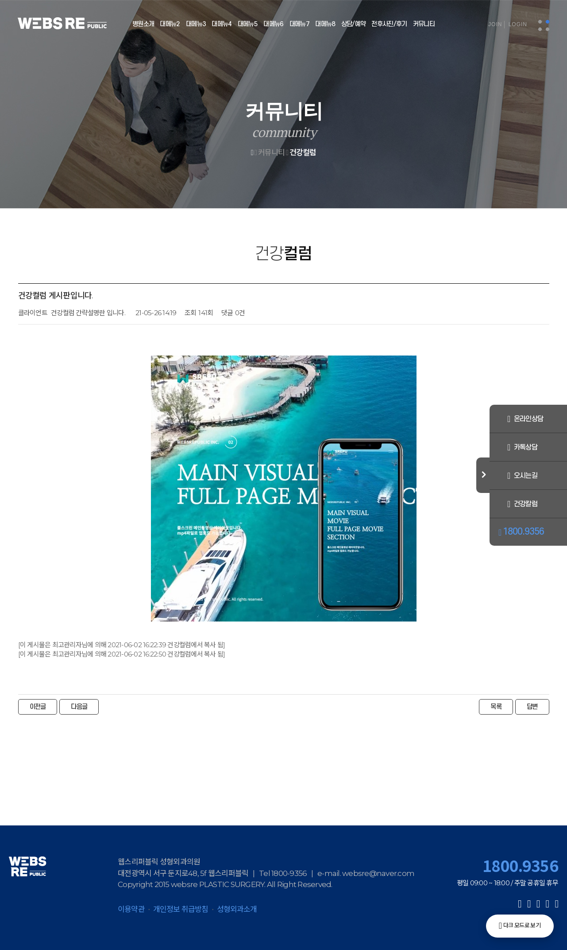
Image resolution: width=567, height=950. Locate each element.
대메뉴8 (325, 24)
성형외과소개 (237, 909)
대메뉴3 (196, 24)
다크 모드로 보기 (519, 925)
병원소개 (143, 24)
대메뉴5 (248, 24)
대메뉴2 (170, 24)
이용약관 (131, 909)
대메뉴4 (221, 24)
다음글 (79, 707)
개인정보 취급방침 (180, 909)
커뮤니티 (424, 24)
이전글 (38, 707)
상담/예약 (353, 24)
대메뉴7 (299, 24)
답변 (532, 707)
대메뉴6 (273, 24)
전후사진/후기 (389, 24)
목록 (495, 707)
